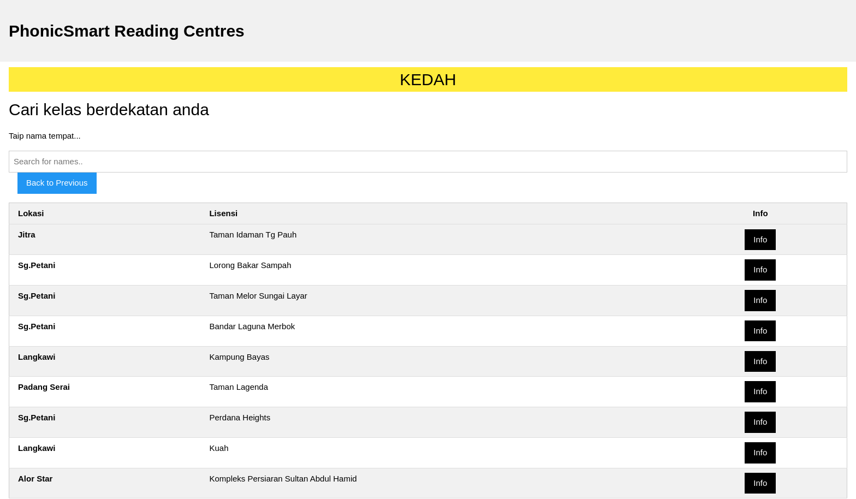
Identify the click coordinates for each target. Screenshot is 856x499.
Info (760, 239)
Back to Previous (57, 182)
